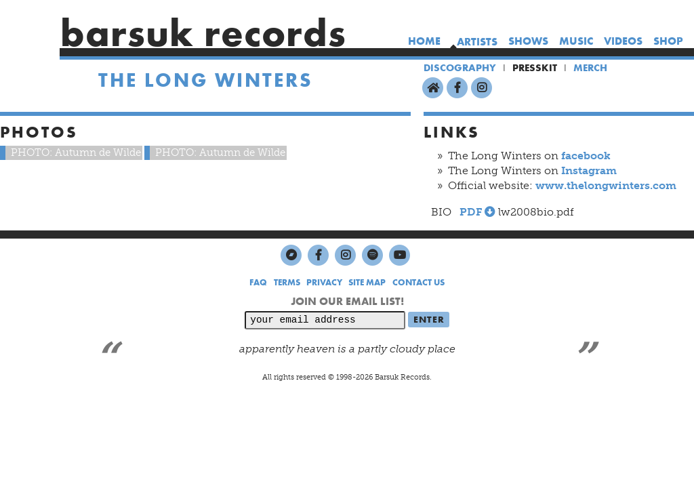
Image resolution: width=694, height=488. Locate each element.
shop (668, 41)
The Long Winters (205, 80)
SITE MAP (367, 282)
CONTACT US (418, 282)
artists (477, 42)
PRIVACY (324, 282)
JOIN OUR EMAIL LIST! (347, 301)
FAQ (258, 282)
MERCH (590, 68)
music (576, 41)
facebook (586, 155)
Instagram (589, 170)
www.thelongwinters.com (605, 185)
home (424, 41)
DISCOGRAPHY (460, 68)
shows (528, 41)
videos (623, 41)
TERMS (287, 282)
